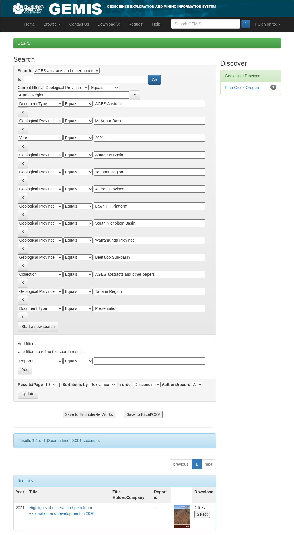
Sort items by (75, 384)
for (20, 79)
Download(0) (109, 24)
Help (156, 24)
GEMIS (24, 43)
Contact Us (79, 24)
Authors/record (176, 384)
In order (124, 384)
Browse (52, 24)
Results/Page (30, 384)
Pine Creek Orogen (242, 87)
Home (28, 24)
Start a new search (38, 326)
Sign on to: (268, 24)
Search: (25, 71)
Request (136, 24)
